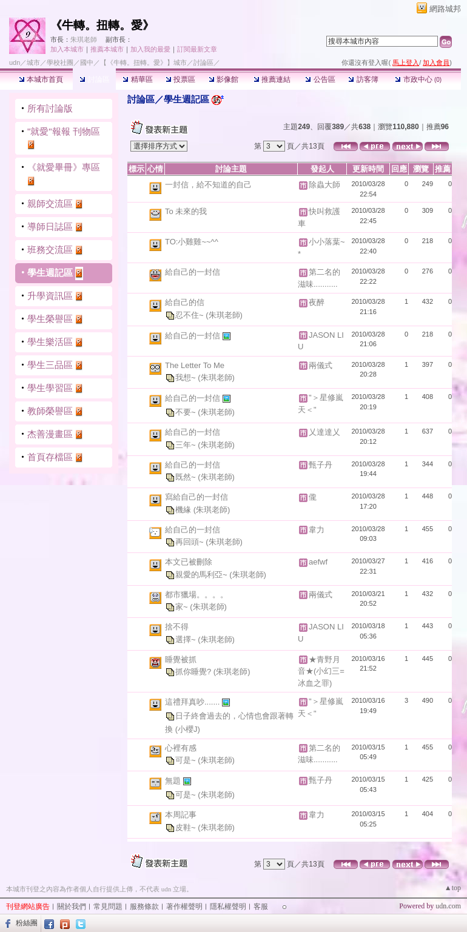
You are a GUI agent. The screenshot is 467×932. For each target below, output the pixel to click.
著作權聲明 (184, 906)
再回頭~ (190, 541)
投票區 (180, 79)
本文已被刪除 (188, 561)
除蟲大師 (324, 184)
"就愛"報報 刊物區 (63, 131)
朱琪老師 (83, 39)
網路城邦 (445, 8)
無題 (174, 780)
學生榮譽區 (50, 318)
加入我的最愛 (150, 49)
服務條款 (144, 906)
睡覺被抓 (181, 659)
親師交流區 (50, 203)
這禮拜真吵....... (193, 701)
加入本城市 (67, 49)
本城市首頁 (41, 79)
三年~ (186, 444)
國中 (86, 62)
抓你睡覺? (194, 671)
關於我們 (71, 906)
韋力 (316, 529)
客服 (261, 906)
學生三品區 (50, 365)
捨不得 (177, 626)
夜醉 (316, 302)
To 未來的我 (186, 211)
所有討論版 (50, 108)
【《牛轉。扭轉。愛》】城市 (143, 62)
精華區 (137, 79)
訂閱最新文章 (197, 49)
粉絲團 (27, 923)
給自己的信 (184, 302)
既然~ (186, 476)
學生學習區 (50, 388)
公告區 (320, 79)
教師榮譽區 (50, 411)
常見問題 (108, 906)
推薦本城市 (107, 49)
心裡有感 (181, 748)
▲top (453, 887)
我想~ (186, 377)
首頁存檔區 (50, 457)
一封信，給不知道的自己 (208, 184)
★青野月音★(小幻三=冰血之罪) (321, 671)
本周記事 (181, 814)
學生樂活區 (50, 342)
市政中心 (418, 79)
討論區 (94, 79)
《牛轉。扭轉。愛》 (102, 25)
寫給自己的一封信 (196, 496)
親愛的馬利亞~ (202, 574)
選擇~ (186, 639)
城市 (33, 62)
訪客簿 (363, 79)
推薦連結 (272, 79)
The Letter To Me (194, 365)
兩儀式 (320, 365)
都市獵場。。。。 (196, 594)
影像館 (223, 79)
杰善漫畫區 (50, 434)
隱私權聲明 (228, 906)
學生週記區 (50, 272)
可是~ (186, 760)
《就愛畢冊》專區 (63, 167)
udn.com (448, 906)
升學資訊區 (50, 295)
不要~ (186, 412)
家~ (182, 606)
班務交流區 (50, 249)
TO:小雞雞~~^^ (191, 241)
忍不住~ (190, 315)
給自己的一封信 (192, 272)
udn (14, 62)
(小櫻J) (187, 729)
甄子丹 (320, 464)
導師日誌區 (50, 226)
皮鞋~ (186, 827)
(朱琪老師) (224, 315)
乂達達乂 (324, 432)
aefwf (318, 561)
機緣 (184, 509)
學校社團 (60, 62)
